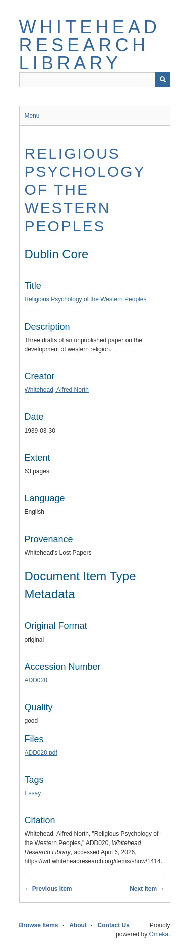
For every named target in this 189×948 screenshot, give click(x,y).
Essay (33, 793)
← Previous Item (48, 888)
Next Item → (147, 888)
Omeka (158, 934)
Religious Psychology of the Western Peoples (85, 189)
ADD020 (36, 680)
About (78, 925)
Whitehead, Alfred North (57, 389)
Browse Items (38, 925)
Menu (32, 115)
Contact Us (114, 925)
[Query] (94, 79)
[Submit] (162, 79)
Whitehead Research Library (90, 45)
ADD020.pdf (41, 752)
